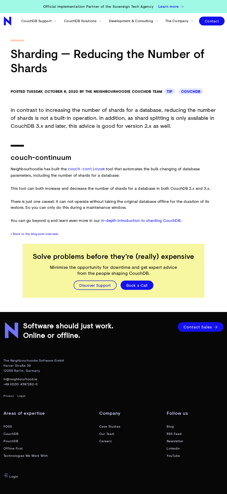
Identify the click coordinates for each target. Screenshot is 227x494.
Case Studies (109, 426)
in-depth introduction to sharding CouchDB (140, 220)
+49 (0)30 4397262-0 (21, 383)
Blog (170, 426)
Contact (212, 20)
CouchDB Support (39, 20)
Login (11, 475)
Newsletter (175, 440)
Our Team (106, 433)
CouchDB (190, 91)
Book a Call (137, 285)
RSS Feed (174, 433)
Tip (169, 91)
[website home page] (8, 21)
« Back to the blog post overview (34, 233)
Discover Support (95, 285)
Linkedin (173, 448)
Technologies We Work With (26, 455)
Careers (105, 440)
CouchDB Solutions (83, 20)
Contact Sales (201, 326)
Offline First (13, 448)
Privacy (9, 395)
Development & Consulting (133, 20)
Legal (21, 395)
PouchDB (11, 440)
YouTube (173, 455)
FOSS (8, 426)
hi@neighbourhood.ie (20, 378)
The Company (179, 20)
